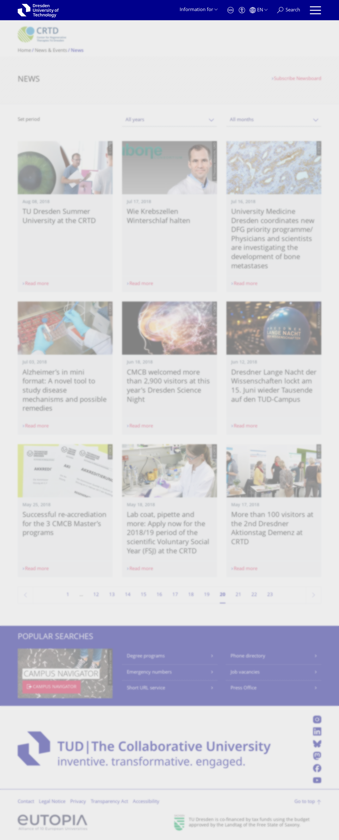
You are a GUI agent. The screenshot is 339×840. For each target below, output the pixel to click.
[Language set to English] (259, 10)
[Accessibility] (241, 10)
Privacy (78, 802)
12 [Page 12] (96, 595)
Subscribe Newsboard (297, 79)
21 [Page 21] (238, 595)
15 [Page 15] (143, 595)
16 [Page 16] (159, 595)
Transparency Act (109, 802)
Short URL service (146, 688)
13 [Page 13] (112, 595)
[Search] (288, 10)
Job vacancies (245, 672)
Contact (26, 802)
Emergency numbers (149, 672)
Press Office (243, 688)
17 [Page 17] (175, 595)
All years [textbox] (135, 120)
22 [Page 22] (254, 595)
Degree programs (146, 656)
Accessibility (146, 802)
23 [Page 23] (270, 595)
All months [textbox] (242, 120)
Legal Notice (52, 802)
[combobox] (169, 120)
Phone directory (248, 656)
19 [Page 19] (207, 595)
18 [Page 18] (191, 595)
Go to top (304, 802)
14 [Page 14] (128, 595)
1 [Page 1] (67, 595)
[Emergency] (230, 10)
